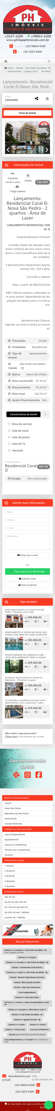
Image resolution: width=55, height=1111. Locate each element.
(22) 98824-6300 (36, 46)
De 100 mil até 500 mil (16, 907)
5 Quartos (10, 886)
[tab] (14, 113)
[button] (8, 133)
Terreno (9, 854)
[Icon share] (16, 775)
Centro (8, 803)
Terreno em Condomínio (17, 849)
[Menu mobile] (5, 61)
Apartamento (14, 71)
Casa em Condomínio (16, 844)
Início (8, 67)
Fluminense (11, 818)
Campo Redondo (13, 823)
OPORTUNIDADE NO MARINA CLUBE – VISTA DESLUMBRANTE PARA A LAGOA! (25, 656)
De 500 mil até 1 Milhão (17, 912)
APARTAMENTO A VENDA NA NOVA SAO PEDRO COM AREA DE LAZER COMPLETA (26, 633)
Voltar (46, 71)
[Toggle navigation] (49, 61)
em (27, 997)
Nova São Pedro (13, 808)
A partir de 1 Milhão (15, 917)
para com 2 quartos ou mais (26, 1040)
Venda (19, 67)
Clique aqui (11, 736)
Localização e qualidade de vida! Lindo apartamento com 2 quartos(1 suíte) (25, 701)
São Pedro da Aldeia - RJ (38, 67)
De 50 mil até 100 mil (15, 901)
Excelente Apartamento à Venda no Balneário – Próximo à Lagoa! (23, 678)
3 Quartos (10, 875)
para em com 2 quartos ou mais (25, 951)
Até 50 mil (10, 896)
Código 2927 (31, 71)
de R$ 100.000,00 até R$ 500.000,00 (27, 1034)
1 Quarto (9, 865)
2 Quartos (10, 870)
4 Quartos (10, 881)
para (27, 957)
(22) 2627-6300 (32, 51)
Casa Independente (15, 834)
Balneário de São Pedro (17, 813)
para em (27, 962)
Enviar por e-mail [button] (27, 555)
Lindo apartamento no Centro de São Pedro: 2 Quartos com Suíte (24, 611)
